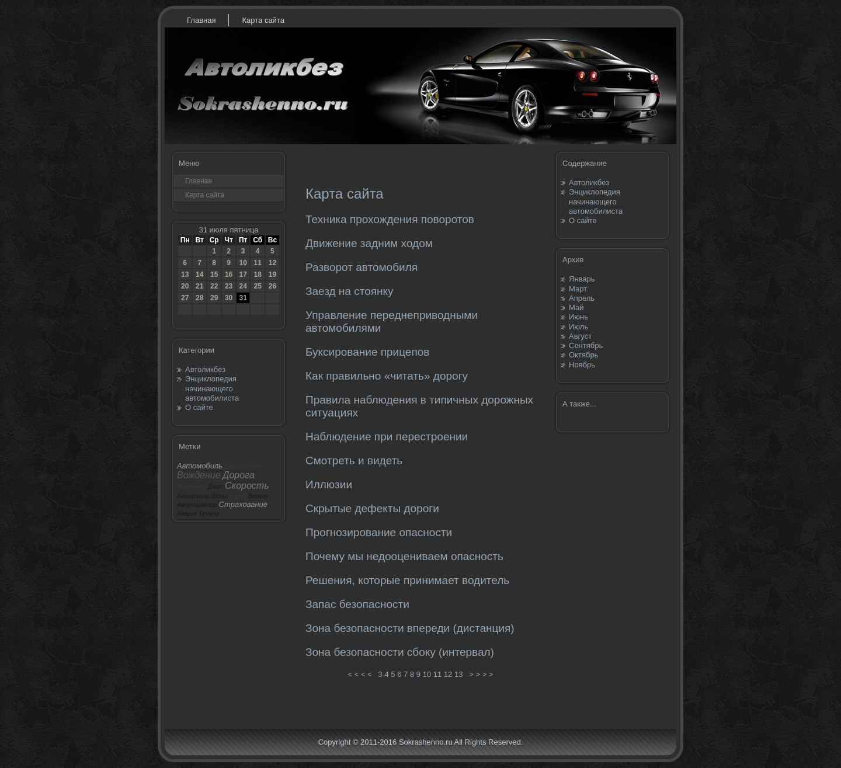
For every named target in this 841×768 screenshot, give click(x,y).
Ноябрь (582, 364)
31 (242, 298)
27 (185, 298)
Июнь (578, 316)
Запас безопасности (357, 604)
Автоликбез (205, 369)
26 (272, 286)
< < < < (359, 674)
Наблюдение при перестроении (386, 436)
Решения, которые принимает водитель (407, 580)
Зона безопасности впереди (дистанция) (410, 628)
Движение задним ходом (369, 243)
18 (257, 274)
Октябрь (583, 354)
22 (214, 286)
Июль (578, 326)
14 (199, 274)
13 (185, 274)
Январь (582, 278)
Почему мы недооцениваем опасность (404, 556)
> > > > (481, 674)
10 (242, 263)
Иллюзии (328, 484)
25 (257, 286)
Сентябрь (586, 345)
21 (199, 286)
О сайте (199, 407)
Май (576, 307)
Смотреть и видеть (353, 460)
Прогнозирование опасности (378, 532)
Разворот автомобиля (361, 267)
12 (272, 263)
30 (228, 298)
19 (272, 274)
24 (242, 286)
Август (580, 336)
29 (214, 298)
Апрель (582, 298)
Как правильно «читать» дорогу (386, 376)
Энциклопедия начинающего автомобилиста (212, 388)
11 (257, 263)
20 (185, 286)
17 (242, 274)
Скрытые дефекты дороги (372, 508)
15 (214, 274)
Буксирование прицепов (367, 352)
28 (199, 298)
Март (578, 288)
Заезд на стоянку (349, 291)
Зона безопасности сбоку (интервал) (399, 652)
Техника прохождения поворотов (389, 219)
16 (228, 274)
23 (228, 286)
